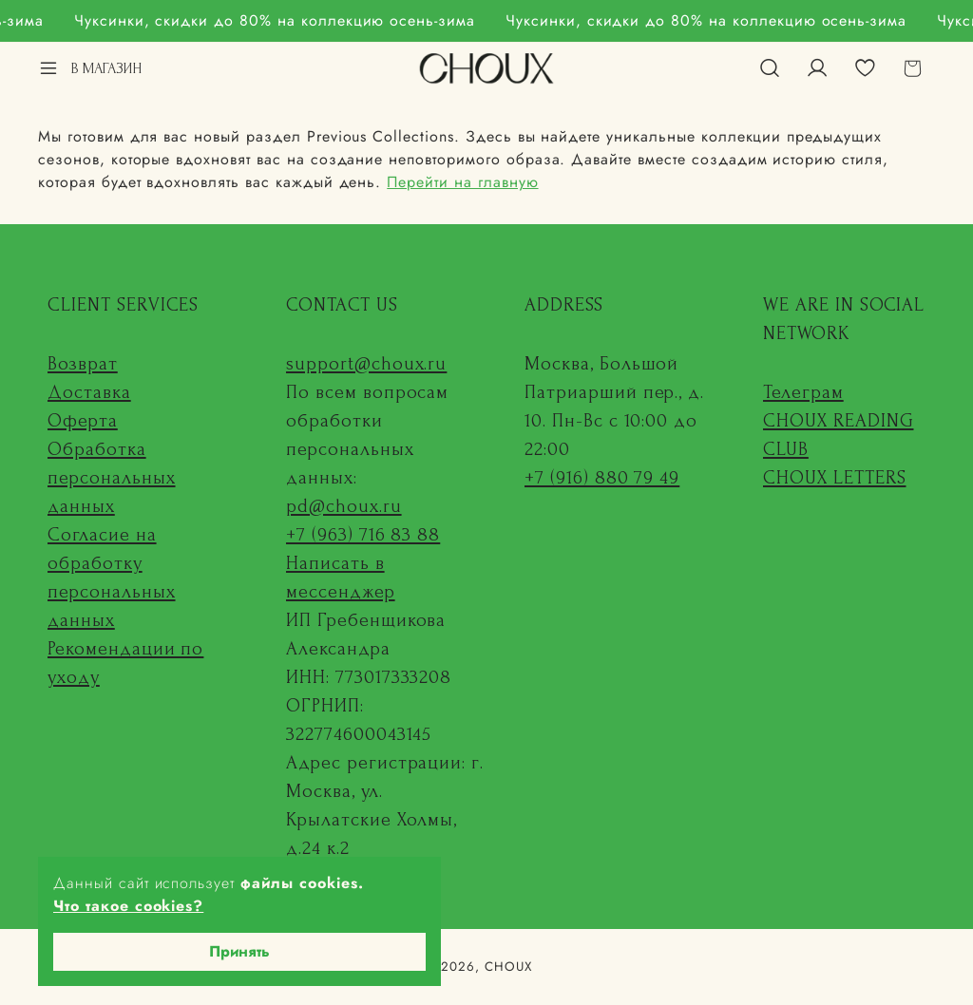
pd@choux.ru (344, 506)
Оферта (83, 420)
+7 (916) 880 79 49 (602, 477)
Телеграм (803, 392)
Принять (239, 951)
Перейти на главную (462, 182)
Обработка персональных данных (112, 478)
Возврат (83, 363)
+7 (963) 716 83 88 (363, 534)
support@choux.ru (366, 363)
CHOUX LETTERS (834, 477)
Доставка (89, 392)
